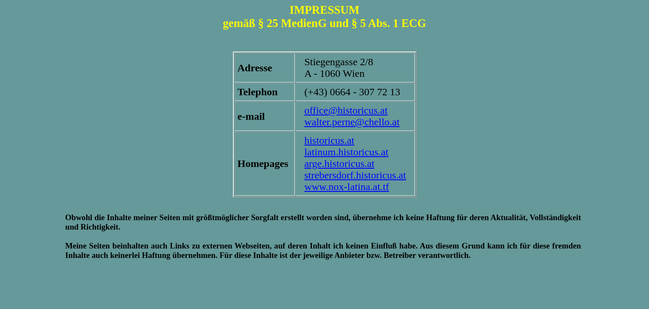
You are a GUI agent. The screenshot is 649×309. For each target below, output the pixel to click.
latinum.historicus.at (346, 152)
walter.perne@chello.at (351, 121)
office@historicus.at (345, 110)
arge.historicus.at (339, 163)
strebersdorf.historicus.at (355, 175)
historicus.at (329, 140)
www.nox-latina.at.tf (346, 186)
